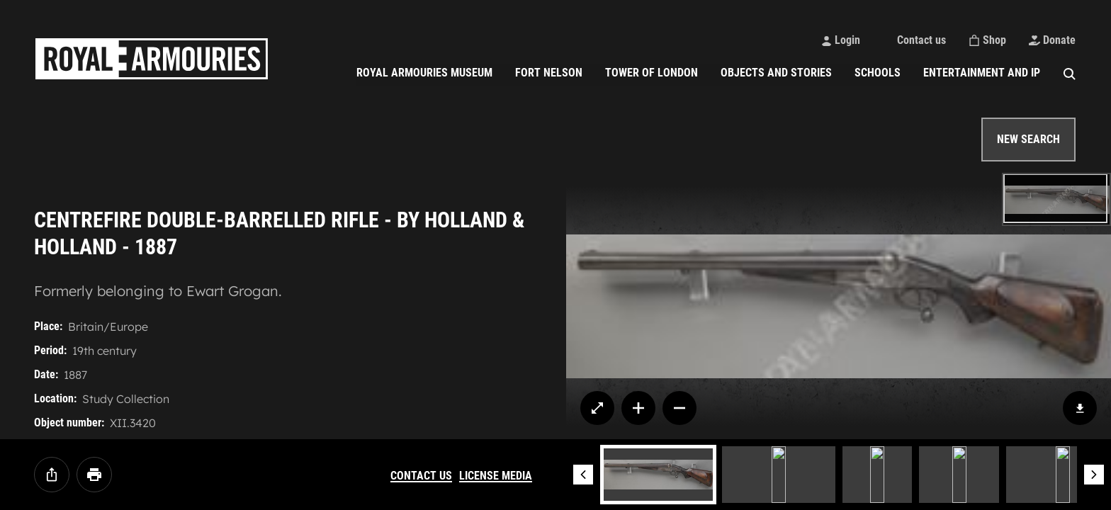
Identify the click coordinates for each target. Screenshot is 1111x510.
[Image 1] (658, 474)
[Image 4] (959, 474)
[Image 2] (778, 474)
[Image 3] (877, 474)
